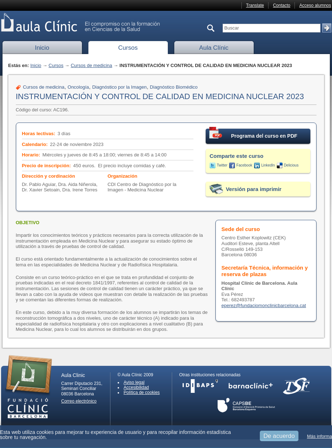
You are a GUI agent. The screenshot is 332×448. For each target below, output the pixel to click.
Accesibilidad (136, 387)
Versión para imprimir (253, 189)
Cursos (128, 47)
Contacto (281, 5)
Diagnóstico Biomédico (173, 87)
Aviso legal (134, 382)
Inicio (42, 47)
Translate (255, 5)
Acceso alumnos (315, 5)
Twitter (222, 165)
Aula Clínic (213, 47)
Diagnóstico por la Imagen (119, 87)
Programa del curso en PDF (253, 134)
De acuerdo (279, 436)
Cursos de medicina (91, 65)
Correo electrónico (79, 401)
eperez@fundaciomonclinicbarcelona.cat (264, 305)
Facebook (244, 165)
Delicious (291, 165)
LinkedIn (268, 165)
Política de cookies (142, 392)
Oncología (78, 87)
